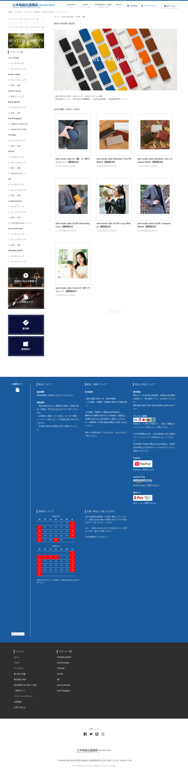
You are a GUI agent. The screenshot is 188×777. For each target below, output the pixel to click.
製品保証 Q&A (20, 679)
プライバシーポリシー (23, 696)
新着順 (76, 109)
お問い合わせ (19, 707)
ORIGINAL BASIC (15, 250)
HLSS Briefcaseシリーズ (21, 223)
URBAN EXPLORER (18, 129)
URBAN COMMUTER (19, 124)
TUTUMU (12, 135)
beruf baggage (15, 118)
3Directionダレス (18, 173)
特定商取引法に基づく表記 (25, 685)
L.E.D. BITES (13, 58)
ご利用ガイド (19, 691)
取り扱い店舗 (19, 674)
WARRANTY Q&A (103, 6)
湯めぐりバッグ (17, 96)
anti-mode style (68, 17)
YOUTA (11, 151)
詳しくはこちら (17, 634)
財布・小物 (81, 17)
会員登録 (134, 6)
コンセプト (19, 668)
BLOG (119, 6)
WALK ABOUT (14, 102)
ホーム (56, 17)
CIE (9, 179)
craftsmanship (15, 201)
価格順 (69, 109)
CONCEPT (72, 6)
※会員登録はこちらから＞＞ (97, 537)
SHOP (85, 6)
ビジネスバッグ (17, 63)
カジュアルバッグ (18, 69)
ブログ (17, 663)
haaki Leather (14, 74)
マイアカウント (150, 6)
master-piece (14, 91)
